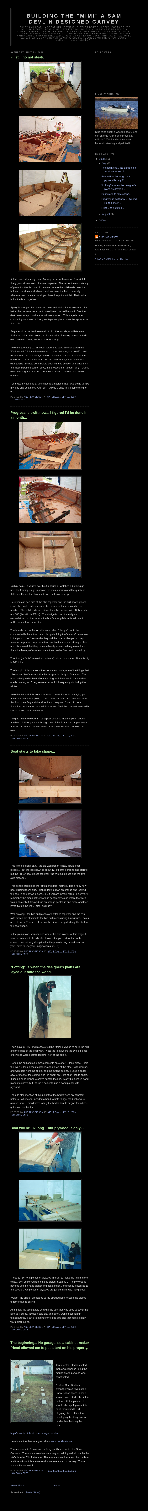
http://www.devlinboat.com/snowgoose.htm (34, 1433)
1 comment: (19, 400)
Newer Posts (17, 1485)
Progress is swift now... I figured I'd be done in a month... (48, 415)
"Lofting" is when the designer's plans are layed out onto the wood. (45, 969)
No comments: (21, 739)
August (106, 214)
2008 (102, 158)
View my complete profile (112, 259)
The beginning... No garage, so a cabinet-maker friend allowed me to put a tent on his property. (49, 1345)
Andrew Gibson (109, 237)
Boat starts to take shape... (32, 751)
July (104, 163)
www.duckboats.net (61, 1441)
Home (57, 1485)
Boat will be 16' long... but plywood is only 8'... (48, 1128)
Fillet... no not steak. (27, 57)
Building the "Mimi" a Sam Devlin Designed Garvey (74, 19)
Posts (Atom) (33, 1492)
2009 (102, 220)
